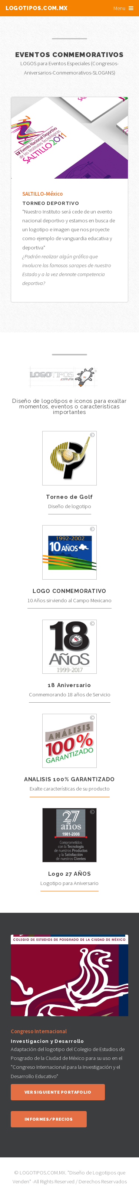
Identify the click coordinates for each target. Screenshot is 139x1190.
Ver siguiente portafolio (58, 1092)
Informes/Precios (48, 1119)
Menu (119, 8)
